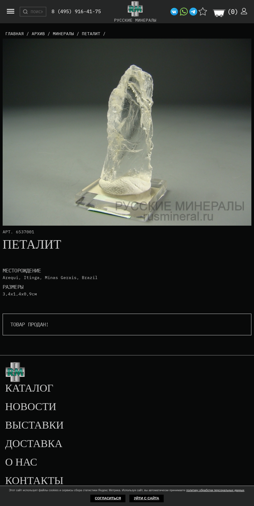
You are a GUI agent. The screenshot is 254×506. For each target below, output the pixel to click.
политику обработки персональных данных (215, 490)
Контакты (34, 480)
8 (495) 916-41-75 (76, 12)
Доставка (33, 443)
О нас (21, 462)
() (232, 11)
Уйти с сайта (146, 498)
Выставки (34, 425)
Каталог (29, 388)
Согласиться (108, 498)
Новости (30, 406)
